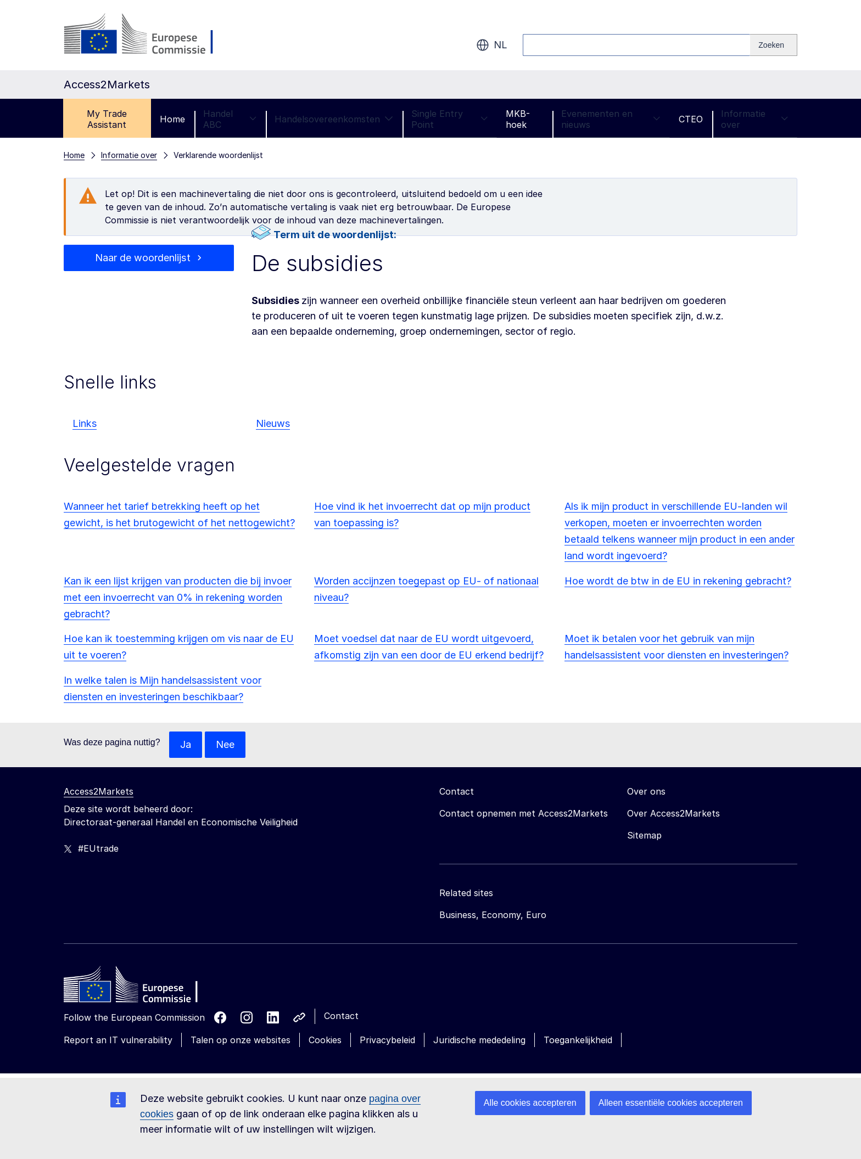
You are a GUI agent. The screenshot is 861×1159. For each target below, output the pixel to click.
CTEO (691, 119)
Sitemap (644, 835)
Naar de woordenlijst (142, 257)
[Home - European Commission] (143, 987)
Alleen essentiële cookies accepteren (671, 1102)
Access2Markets (98, 791)
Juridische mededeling (479, 1039)
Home (172, 119)
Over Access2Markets (673, 813)
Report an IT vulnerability (118, 1039)
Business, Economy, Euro (492, 914)
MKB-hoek (518, 119)
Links (84, 423)
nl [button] (491, 45)
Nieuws (273, 423)
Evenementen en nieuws (611, 119)
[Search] (773, 45)
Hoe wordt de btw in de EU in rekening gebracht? (677, 581)
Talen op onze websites (240, 1039)
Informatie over (754, 119)
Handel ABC (229, 119)
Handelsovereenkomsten (334, 119)
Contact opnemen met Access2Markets (523, 813)
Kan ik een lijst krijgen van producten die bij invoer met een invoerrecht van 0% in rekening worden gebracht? (178, 597)
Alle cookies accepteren (530, 1102)
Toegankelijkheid (578, 1039)
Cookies (325, 1039)
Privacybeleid (387, 1039)
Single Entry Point (449, 119)
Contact (341, 1015)
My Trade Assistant (107, 119)
